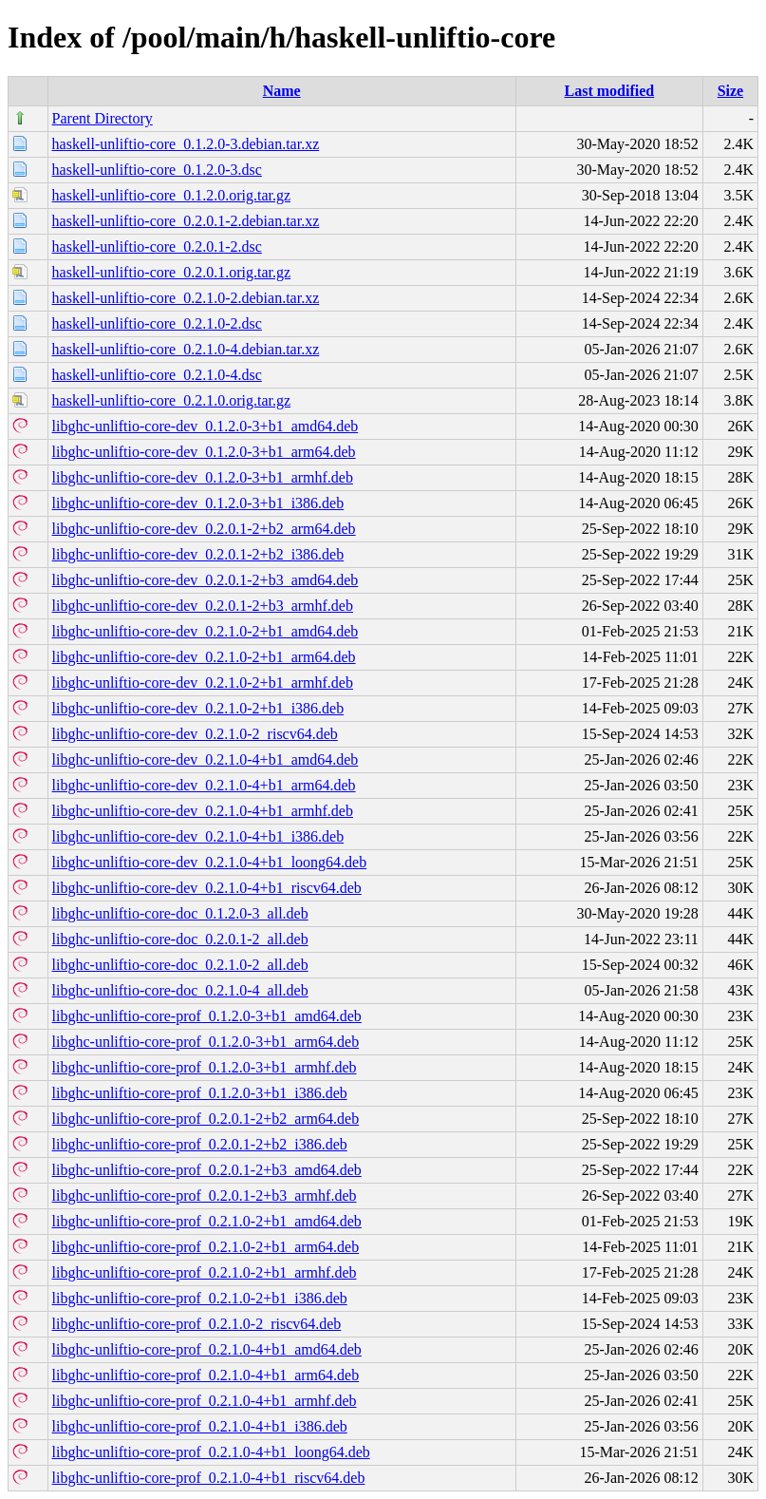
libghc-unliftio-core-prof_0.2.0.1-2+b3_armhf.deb (204, 1195)
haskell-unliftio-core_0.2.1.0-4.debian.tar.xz (186, 349)
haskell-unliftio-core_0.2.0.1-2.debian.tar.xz (186, 221)
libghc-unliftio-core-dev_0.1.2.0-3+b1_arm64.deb (204, 452)
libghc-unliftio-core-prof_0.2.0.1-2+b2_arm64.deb (206, 1118)
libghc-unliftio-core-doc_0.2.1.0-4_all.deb (180, 990)
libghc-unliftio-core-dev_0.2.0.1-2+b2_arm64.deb (204, 529)
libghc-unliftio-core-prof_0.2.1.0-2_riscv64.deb (197, 1324)
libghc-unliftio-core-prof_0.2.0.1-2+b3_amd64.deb (207, 1170)
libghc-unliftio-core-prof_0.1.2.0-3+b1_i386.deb (199, 1093)
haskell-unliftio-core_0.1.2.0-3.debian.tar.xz (186, 144)
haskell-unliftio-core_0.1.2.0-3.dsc (157, 169)
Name (282, 91)
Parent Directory (102, 118)
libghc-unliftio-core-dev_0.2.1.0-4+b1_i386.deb (198, 836)
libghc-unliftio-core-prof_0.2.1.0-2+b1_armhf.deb (204, 1272)
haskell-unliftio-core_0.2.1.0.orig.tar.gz (171, 400)
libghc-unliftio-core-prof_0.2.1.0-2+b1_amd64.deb (207, 1221)
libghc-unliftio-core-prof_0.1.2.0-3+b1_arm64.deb (206, 1042)
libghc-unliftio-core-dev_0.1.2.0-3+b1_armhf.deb (202, 477)
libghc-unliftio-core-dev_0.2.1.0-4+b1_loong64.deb (209, 862)
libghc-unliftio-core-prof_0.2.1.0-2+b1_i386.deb (199, 1298)
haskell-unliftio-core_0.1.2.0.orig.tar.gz (171, 195)
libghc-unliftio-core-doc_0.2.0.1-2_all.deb (180, 939)
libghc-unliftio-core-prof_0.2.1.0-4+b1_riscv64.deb (208, 1478)
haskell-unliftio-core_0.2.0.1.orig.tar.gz (171, 272)
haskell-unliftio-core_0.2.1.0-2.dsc (157, 323)
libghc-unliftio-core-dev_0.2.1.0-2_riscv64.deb (195, 734)
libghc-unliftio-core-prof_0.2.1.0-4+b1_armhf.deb (204, 1401)
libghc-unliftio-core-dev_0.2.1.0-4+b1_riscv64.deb (207, 888)
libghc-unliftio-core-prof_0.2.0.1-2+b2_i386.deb (199, 1144)
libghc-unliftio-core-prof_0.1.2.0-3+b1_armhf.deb (204, 1067)
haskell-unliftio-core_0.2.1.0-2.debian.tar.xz (186, 298)
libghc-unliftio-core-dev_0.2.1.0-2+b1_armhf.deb (202, 682)
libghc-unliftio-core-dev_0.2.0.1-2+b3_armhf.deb (202, 606)
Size (731, 91)
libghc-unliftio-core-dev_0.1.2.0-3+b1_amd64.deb (205, 426)
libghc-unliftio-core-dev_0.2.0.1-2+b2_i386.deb (198, 554)
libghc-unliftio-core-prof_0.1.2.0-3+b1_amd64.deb (207, 1016)
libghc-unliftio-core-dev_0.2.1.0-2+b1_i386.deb (198, 708)
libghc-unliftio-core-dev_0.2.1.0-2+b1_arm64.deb (204, 657)
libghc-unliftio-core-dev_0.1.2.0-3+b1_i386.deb (198, 503)
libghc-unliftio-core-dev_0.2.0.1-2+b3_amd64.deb (205, 580)
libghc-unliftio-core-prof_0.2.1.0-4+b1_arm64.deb (206, 1375)
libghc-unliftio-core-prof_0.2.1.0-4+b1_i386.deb (199, 1426)
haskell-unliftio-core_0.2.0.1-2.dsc (157, 246)
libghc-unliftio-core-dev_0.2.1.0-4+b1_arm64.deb (204, 785)
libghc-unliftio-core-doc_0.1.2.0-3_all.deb (180, 913)
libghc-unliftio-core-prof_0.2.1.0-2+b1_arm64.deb (206, 1247)
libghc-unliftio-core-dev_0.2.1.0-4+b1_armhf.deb (202, 811)
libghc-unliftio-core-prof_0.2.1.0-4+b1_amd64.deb (207, 1349)
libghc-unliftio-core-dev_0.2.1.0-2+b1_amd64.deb (205, 631)
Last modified (610, 91)
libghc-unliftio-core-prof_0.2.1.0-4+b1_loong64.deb (211, 1452)
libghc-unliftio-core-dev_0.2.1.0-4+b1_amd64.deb (205, 759)
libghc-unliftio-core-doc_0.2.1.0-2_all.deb (180, 965)
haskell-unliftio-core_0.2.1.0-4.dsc (157, 375)
